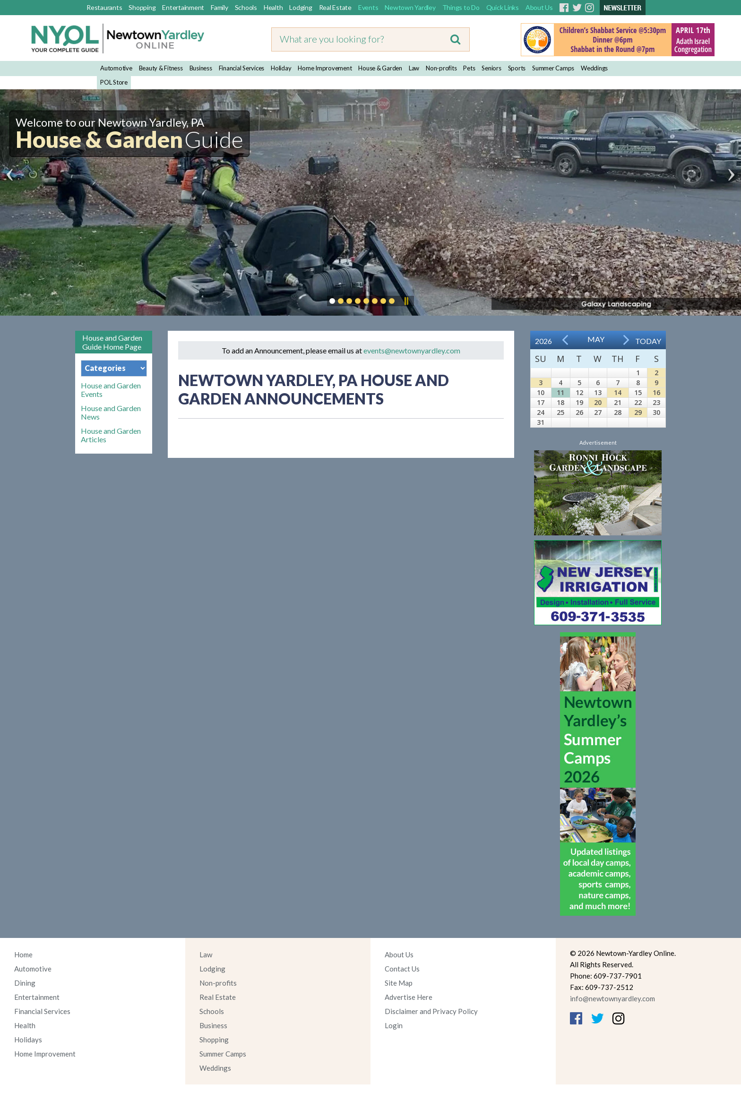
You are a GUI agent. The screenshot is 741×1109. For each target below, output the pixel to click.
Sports (517, 68)
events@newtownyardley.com (411, 350)
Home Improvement (325, 68)
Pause (406, 301)
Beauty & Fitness (161, 68)
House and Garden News (111, 412)
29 (638, 412)
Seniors (491, 68)
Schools (246, 7)
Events (368, 7)
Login (394, 1025)
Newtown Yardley (410, 7)
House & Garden (380, 68)
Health (273, 7)
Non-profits (441, 68)
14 (617, 392)
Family (219, 7)
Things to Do (461, 7)
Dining (24, 983)
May (595, 339)
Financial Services (242, 68)
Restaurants (104, 7)
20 (598, 402)
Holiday (281, 68)
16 (656, 392)
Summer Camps (553, 68)
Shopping (142, 7)
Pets (469, 68)
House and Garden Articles (111, 435)
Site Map (399, 983)
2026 (543, 340)
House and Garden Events (111, 389)
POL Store (114, 82)
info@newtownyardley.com (612, 998)
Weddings (594, 68)
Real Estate (335, 7)
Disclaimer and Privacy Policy (431, 1011)
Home (23, 954)
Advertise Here (408, 997)
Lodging (300, 7)
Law (414, 68)
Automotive (116, 68)
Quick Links (502, 7)
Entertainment (183, 7)
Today (648, 340)
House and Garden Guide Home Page (112, 342)
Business (201, 68)
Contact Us (402, 968)
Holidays (28, 1039)
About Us (539, 7)
